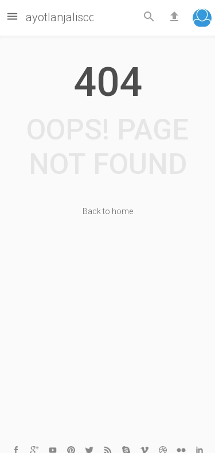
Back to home (108, 211)
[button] (202, 19)
